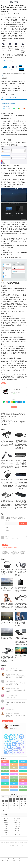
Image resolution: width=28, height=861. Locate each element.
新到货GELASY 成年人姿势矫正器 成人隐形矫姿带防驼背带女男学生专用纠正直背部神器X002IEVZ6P (7, 601)
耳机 (23, 764)
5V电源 (5, 774)
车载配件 (6, 834)
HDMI (22, 771)
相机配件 (17, 828)
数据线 (5, 790)
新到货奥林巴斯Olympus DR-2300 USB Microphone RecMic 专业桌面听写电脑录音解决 (21, 619)
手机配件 (6, 826)
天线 (5, 783)
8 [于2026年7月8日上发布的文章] (10, 801)
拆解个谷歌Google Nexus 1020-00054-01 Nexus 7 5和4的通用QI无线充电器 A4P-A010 (21, 585)
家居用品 (6, 822)
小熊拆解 (17, 822)
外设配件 (6, 820)
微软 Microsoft (22, 777)
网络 (14, 783)
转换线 (22, 767)
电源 (5, 767)
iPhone (22, 790)
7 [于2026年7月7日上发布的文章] (6, 801)
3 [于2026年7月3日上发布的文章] (17, 798)
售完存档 (17, 818)
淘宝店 (25, 842)
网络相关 (6, 832)
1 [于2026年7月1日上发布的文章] (10, 798)
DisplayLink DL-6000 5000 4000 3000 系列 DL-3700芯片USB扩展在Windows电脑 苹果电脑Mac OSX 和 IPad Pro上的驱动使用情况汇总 (14, 378)
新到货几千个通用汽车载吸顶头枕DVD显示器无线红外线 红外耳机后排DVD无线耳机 (7, 567)
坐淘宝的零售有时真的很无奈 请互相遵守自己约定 (21, 652)
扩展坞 (3, 383)
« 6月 (3, 810)
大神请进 (15, 13)
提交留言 (23, 523)
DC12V (22, 786)
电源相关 (6, 828)
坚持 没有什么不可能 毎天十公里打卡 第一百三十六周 (7, 618)
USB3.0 (14, 767)
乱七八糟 (5, 771)
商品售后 (12, 842)
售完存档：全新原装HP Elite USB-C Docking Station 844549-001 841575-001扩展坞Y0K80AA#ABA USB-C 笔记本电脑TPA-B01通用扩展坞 (13, 415)
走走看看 (14, 761)
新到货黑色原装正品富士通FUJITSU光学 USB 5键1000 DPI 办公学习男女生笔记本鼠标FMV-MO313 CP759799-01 (21, 568)
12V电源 (14, 771)
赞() (14, 406)
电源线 (14, 764)
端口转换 (23, 761)
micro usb (5, 786)
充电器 (14, 777)
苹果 (23, 774)
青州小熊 (3, 376)
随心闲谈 (17, 834)
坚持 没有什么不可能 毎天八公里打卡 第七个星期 (7, 633)
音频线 (5, 780)
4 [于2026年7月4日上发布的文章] (21, 798)
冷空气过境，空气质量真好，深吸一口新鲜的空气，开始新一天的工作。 (7, 584)
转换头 (22, 783)
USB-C (5, 764)
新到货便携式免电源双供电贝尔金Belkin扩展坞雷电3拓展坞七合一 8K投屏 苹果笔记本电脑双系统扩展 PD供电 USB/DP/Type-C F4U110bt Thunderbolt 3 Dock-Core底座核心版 (21, 440)
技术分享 (19, 13)
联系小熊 (17, 842)
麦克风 (22, 780)
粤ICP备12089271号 (19, 845)
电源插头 (14, 786)
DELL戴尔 (14, 790)
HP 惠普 (14, 780)
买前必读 (7, 842)
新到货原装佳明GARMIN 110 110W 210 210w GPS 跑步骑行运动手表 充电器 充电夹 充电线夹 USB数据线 (21, 602)
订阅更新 (21, 842)
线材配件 (17, 830)
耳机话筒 (17, 832)
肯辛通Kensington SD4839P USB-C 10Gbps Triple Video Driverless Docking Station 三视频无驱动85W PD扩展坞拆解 (7, 438)
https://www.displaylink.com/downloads (12, 115)
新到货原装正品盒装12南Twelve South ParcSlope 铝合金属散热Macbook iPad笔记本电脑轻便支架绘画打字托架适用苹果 (7, 654)
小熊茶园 (17, 824)
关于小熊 (3, 842)
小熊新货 (6, 824)
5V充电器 (14, 774)
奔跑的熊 (5, 761)
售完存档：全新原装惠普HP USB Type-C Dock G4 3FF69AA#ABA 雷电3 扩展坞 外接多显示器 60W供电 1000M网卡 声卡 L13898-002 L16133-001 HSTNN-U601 (21, 500)
